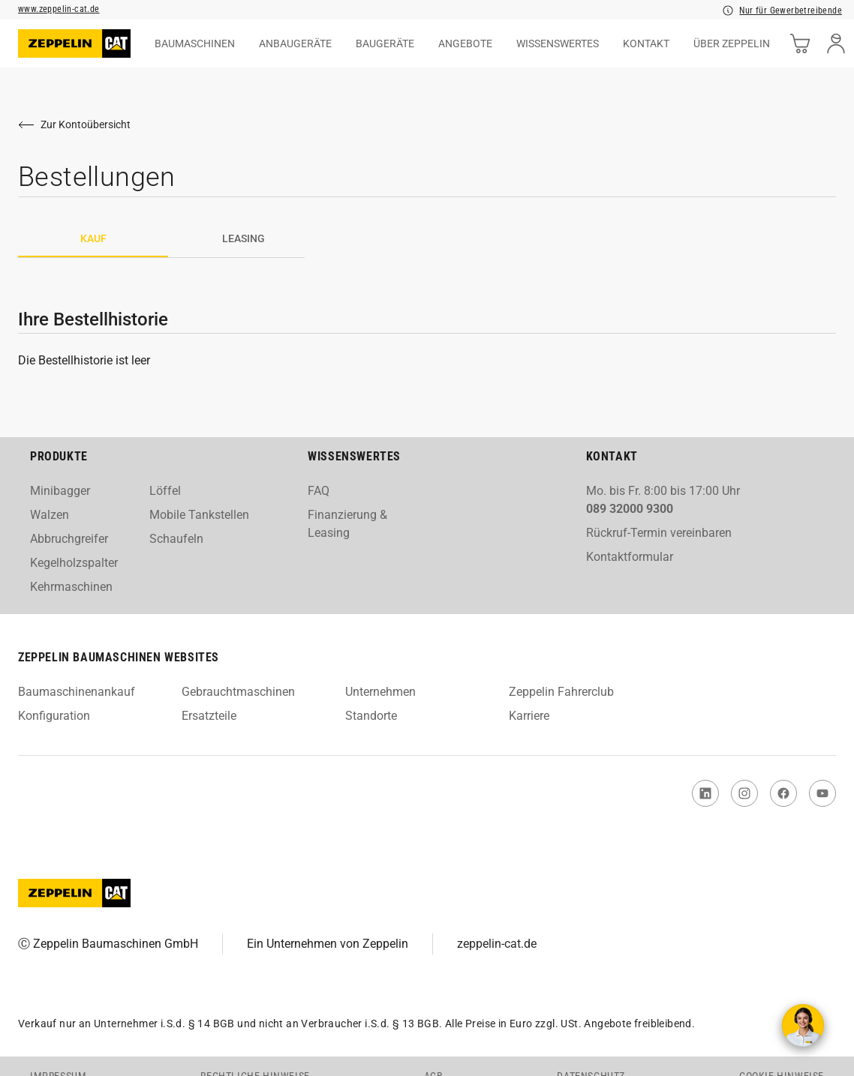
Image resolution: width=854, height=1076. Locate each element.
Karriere (529, 716)
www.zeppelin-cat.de (59, 9)
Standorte (371, 716)
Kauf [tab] (93, 238)
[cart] (800, 43)
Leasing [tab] (243, 238)
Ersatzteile (209, 716)
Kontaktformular (629, 557)
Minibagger (60, 491)
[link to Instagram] (744, 793)
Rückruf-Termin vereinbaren (659, 533)
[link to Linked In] (705, 793)
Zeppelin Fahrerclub (561, 692)
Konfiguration (54, 716)
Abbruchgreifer (69, 539)
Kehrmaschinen (71, 587)
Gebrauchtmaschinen (238, 692)
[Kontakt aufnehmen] (803, 1025)
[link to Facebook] (783, 793)
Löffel (165, 491)
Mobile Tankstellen (199, 515)
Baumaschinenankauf (76, 692)
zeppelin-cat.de (497, 944)
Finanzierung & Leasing (347, 524)
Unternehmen (380, 692)
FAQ (318, 491)
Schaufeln (176, 539)
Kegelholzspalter (74, 563)
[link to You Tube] (822, 793)
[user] (836, 43)
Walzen (49, 515)
